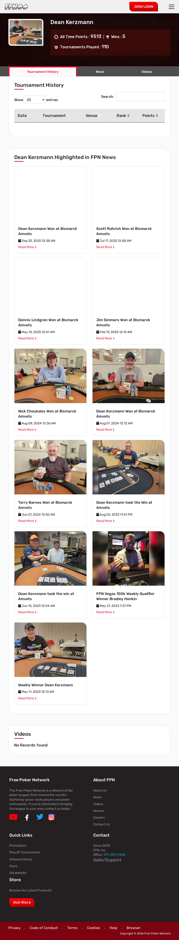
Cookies (93, 928)
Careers (99, 818)
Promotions (17, 846)
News (100, 72)
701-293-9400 (114, 855)
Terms (72, 928)
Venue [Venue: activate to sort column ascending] (93, 115)
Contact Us (101, 824)
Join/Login (143, 7)
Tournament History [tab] (43, 72)
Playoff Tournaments (24, 852)
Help (113, 928)
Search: (133, 96)
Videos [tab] (146, 72)
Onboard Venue (20, 859)
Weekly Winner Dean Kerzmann (45, 685)
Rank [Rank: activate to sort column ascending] (123, 115)
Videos (98, 804)
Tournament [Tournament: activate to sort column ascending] (56, 115)
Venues (98, 811)
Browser (134, 928)
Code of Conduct (44, 928)
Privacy (14, 928)
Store (13, 866)
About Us (100, 790)
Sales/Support (107, 860)
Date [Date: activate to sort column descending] (24, 115)
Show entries (36, 100)
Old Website (17, 873)
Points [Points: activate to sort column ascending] (150, 115)
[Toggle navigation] (172, 7)
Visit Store (22, 903)
